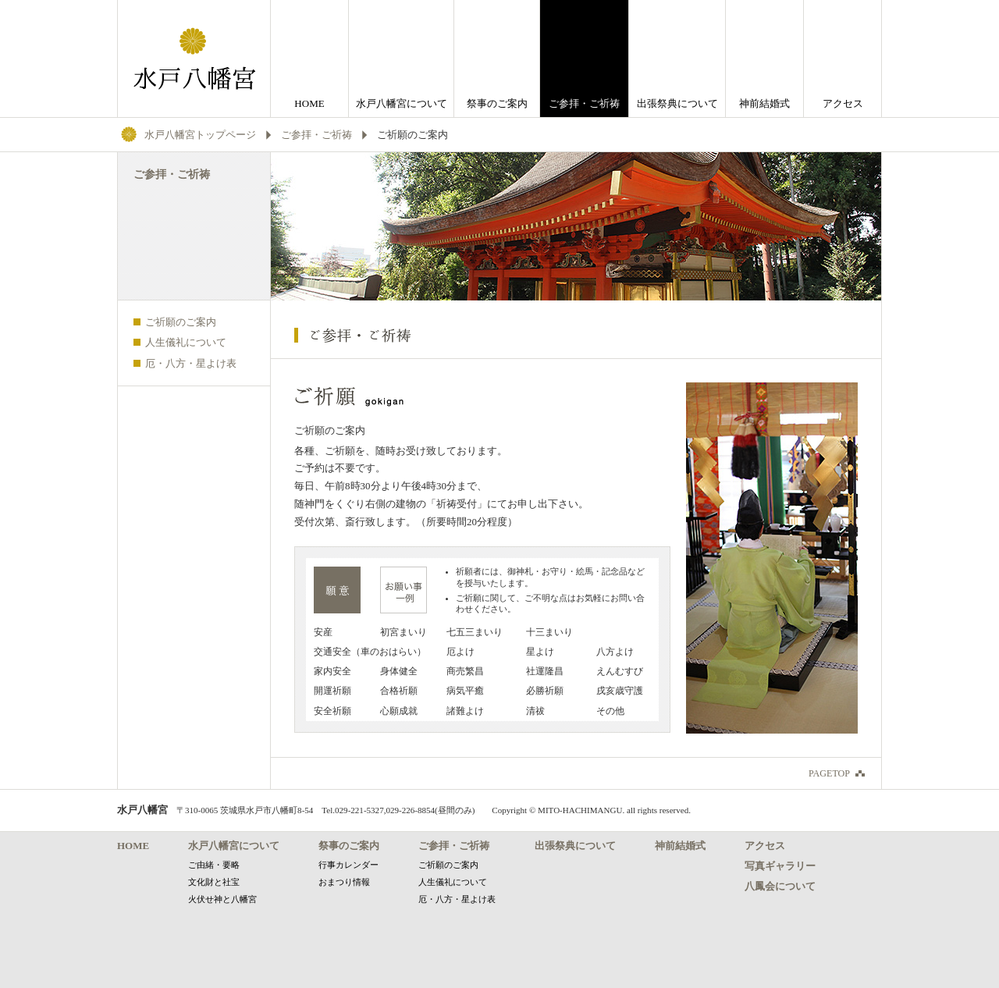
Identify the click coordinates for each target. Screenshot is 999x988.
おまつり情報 (344, 882)
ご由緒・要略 (214, 864)
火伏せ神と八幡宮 (222, 899)
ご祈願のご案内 (180, 322)
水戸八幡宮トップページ (200, 134)
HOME (309, 103)
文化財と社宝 (214, 882)
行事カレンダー (348, 864)
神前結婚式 (764, 103)
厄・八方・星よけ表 (190, 363)
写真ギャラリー (780, 866)
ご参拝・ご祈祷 (316, 134)
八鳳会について (780, 886)
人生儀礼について (185, 342)
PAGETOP (829, 773)
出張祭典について (677, 103)
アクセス (843, 103)
